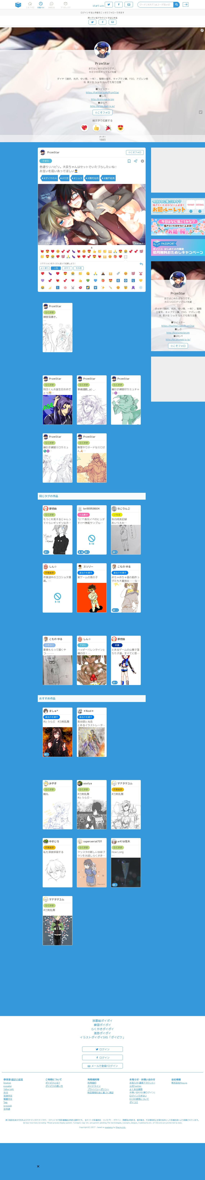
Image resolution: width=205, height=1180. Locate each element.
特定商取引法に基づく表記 (100, 1092)
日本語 (7, 1108)
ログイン (102, 1049)
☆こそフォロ (102, 112)
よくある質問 (135, 1089)
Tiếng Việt (9, 1089)
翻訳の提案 (17, 1079)
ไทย (5, 1102)
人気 (56, 268)
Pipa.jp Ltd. (121, 1127)
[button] (38, 1166)
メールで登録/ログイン (102, 1065)
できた (45, 161)
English (7, 1082)
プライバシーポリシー (98, 1089)
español (8, 1086)
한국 (6, 1092)
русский (8, 1105)
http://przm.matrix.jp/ (102, 106)
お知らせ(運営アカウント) (142, 1082)
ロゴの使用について (139, 1099)
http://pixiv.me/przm (102, 99)
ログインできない (138, 1095)
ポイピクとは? (52, 1082)
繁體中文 (8, 1099)
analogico (109, 1127)
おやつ (67, 268)
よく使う (45, 268)
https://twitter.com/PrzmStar (102, 92)
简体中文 (8, 1095)
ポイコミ (133, 1102)
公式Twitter (135, 1086)
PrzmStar (102, 63)
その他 (78, 268)
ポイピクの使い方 (54, 1086)
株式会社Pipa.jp (179, 1082)
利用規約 (92, 1082)
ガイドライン (94, 1086)
